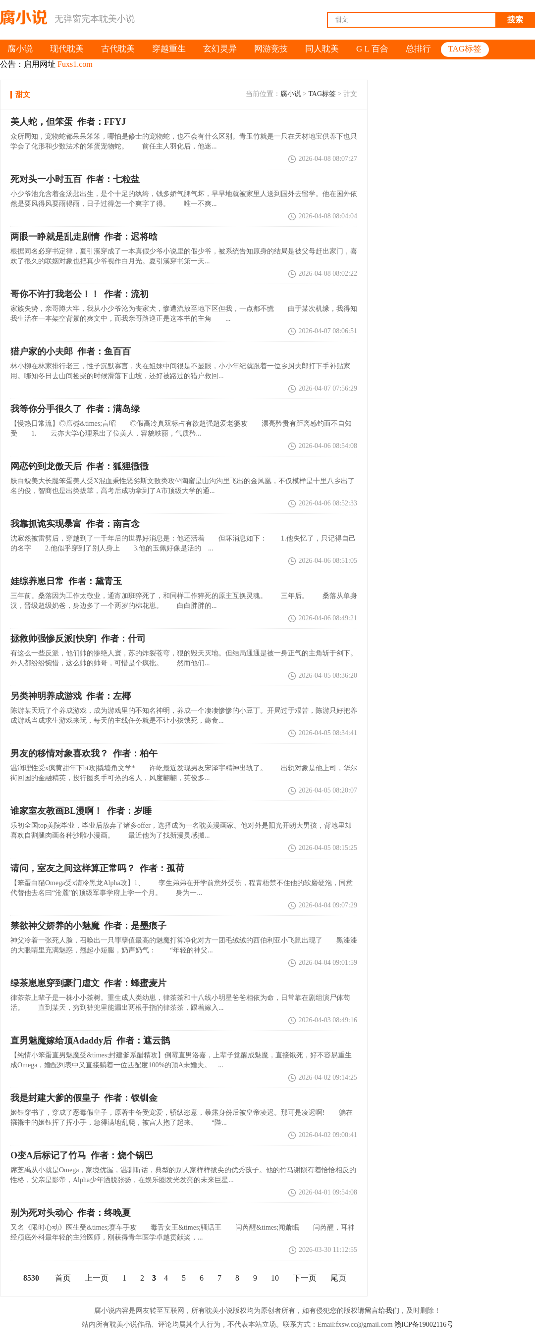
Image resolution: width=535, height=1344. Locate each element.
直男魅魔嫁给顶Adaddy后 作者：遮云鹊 (90, 1040)
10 (275, 1278)
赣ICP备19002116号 (423, 1324)
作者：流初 (79, 294)
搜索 (515, 19)
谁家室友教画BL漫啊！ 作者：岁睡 (81, 811)
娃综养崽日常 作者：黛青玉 (66, 581)
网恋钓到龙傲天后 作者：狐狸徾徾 (79, 466)
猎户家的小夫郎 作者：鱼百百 (70, 351)
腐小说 (290, 94)
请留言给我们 (378, 1310)
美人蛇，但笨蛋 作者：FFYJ (68, 122)
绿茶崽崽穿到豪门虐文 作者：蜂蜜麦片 (88, 983)
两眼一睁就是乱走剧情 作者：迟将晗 (84, 237)
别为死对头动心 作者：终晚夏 (70, 1213)
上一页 (96, 1278)
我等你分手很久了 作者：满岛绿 (75, 409)
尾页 (338, 1278)
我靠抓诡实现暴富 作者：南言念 (75, 524)
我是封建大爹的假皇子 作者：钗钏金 (84, 1098)
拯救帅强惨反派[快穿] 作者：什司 (78, 639)
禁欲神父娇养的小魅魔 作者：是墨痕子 (88, 926)
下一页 (305, 1278)
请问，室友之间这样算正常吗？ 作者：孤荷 (97, 868)
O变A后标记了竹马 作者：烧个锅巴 (81, 1155)
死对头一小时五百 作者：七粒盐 (75, 179)
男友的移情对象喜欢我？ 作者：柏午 (84, 753)
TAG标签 (322, 94)
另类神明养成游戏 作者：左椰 (70, 696)
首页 (63, 1278)
